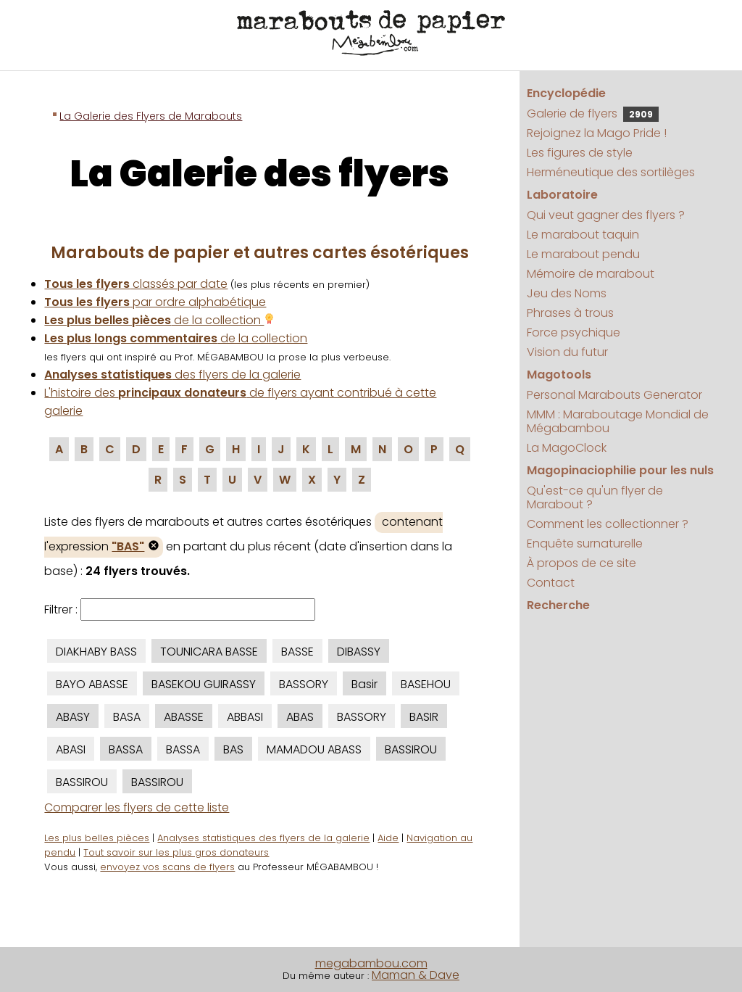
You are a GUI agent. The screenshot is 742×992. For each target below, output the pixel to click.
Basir (364, 684)
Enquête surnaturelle (585, 543)
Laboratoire (562, 194)
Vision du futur (567, 352)
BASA (127, 716)
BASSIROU (411, 749)
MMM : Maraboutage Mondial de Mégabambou (618, 421)
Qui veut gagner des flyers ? (606, 215)
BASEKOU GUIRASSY (203, 684)
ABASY (73, 716)
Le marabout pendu (583, 254)
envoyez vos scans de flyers (167, 867)
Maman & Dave (415, 975)
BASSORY (303, 684)
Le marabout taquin (583, 234)
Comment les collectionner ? (607, 524)
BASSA (126, 749)
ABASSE (184, 716)
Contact (551, 582)
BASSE (297, 651)
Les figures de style (580, 152)
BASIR (423, 716)
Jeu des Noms (566, 293)
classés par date (136, 284)
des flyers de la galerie (172, 374)
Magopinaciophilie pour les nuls (620, 470)
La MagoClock (566, 447)
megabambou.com (371, 963)
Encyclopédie (566, 93)
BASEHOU (426, 684)
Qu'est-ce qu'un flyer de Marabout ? (595, 497)
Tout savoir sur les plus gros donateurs (176, 852)
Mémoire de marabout (590, 273)
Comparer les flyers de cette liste (136, 807)
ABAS (300, 716)
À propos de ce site (581, 563)
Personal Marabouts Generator (614, 395)
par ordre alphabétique (155, 302)
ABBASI (245, 716)
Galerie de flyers (593, 113)
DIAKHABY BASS (96, 651)
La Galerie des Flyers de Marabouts (150, 116)
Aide (388, 838)
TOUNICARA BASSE (209, 651)
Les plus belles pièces (96, 838)
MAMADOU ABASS (314, 749)
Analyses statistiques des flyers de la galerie (263, 838)
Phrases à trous (570, 313)
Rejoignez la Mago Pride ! (597, 133)
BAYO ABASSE (92, 684)
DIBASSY (358, 651)
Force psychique (573, 332)
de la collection (159, 320)
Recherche (558, 605)
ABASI (71, 749)
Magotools (559, 374)
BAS (233, 749)
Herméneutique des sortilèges (611, 172)
